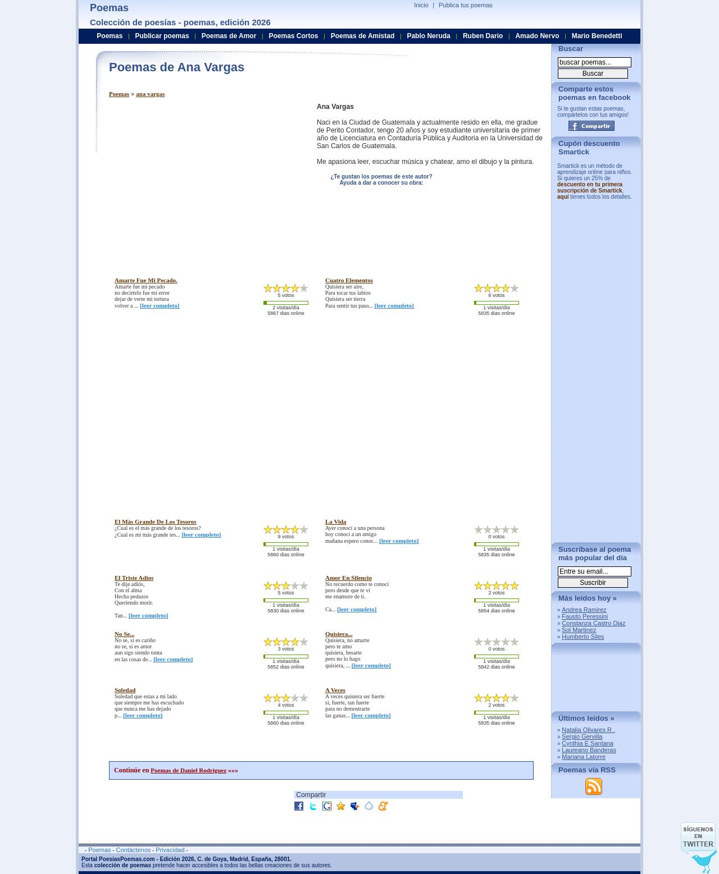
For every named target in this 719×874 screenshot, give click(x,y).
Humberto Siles (583, 636)
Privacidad (170, 849)
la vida (336, 521)
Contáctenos (133, 849)
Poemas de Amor (229, 36)
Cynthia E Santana (587, 743)
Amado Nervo (537, 36)
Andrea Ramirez (584, 609)
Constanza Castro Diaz (593, 623)
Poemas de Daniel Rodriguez (188, 770)
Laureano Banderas (589, 750)
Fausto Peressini (585, 616)
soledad (125, 690)
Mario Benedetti (597, 36)
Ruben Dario (483, 36)
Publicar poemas (162, 36)
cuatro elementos (349, 280)
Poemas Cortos (293, 36)
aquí (563, 197)
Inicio (421, 5)
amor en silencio (348, 577)
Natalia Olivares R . (588, 729)
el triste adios (134, 577)
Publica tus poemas (466, 5)
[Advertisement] (203, 181)
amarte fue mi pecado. (146, 280)
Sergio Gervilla (582, 736)
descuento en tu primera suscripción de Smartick (589, 187)
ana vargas (150, 93)
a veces (335, 690)
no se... (124, 633)
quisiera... (339, 633)
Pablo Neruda (428, 36)
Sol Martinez (579, 629)
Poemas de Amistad (363, 36)
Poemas (119, 93)
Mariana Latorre (584, 756)
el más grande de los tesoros (156, 521)
